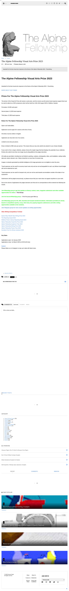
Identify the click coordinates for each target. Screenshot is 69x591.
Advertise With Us (8, 273)
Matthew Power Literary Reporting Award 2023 (13, 220)
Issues (5, 432)
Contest (8, 58)
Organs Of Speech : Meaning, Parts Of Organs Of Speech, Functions (23, 525)
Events (5, 428)
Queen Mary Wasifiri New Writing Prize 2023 (13, 215)
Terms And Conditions (33, 581)
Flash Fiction (7, 430)
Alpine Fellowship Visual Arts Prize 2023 (12, 222)
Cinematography (7, 422)
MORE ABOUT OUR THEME (9, 90)
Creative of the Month (9, 424)
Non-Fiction (7, 435)
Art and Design (7, 419)
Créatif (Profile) (7, 425)
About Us (34, 575)
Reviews (6, 440)
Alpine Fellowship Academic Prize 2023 (11, 224)
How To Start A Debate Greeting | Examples (16, 507)
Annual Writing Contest (9, 418)
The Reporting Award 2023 (8, 218)
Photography (7, 437)
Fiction (5, 429)
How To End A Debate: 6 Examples (13, 562)
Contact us (28, 577)
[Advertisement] (34, 18)
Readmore (4, 510)
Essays (5, 426)
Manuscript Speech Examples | (12, 544)
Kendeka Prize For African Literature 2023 (12, 230)
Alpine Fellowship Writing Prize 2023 (11, 226)
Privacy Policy (28, 581)
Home (2, 58)
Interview (6, 431)
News (5, 434)
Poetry (5, 438)
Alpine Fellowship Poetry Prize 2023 (11, 228)
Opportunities (7, 436)
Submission (33, 577)
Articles (6, 420)
